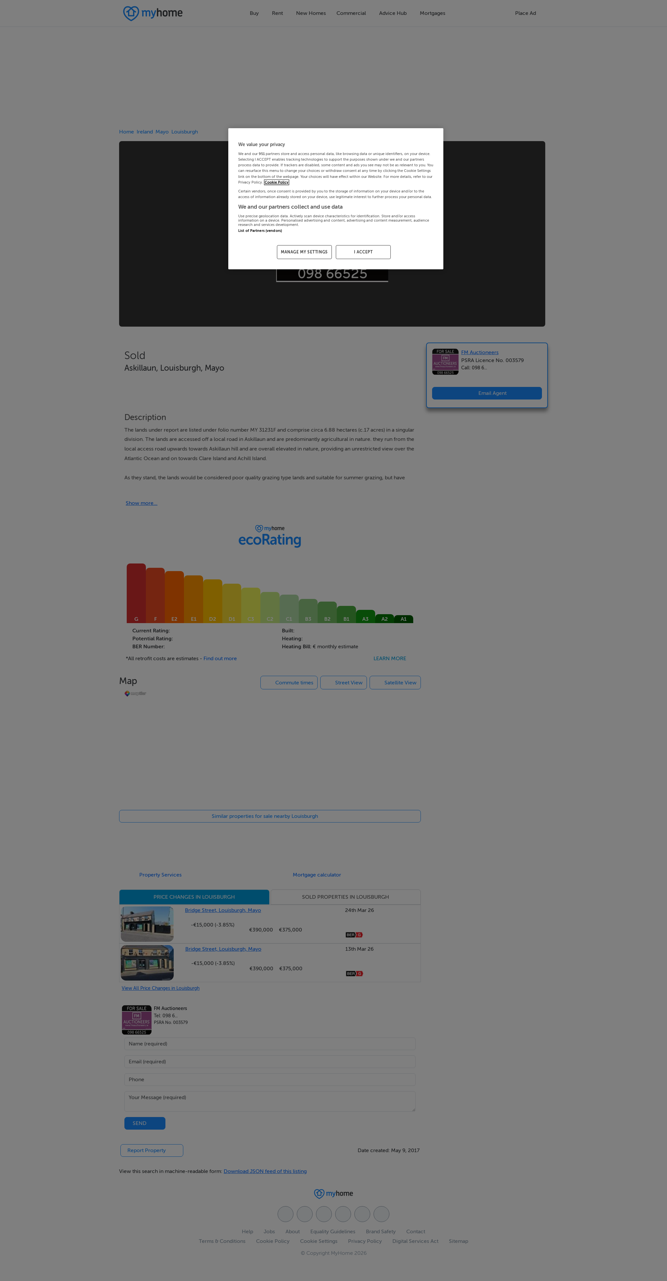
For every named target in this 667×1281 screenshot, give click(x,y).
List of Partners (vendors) (260, 231)
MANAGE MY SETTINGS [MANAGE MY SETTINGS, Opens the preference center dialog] (304, 252)
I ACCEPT (363, 252)
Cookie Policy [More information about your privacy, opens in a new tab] (277, 182)
